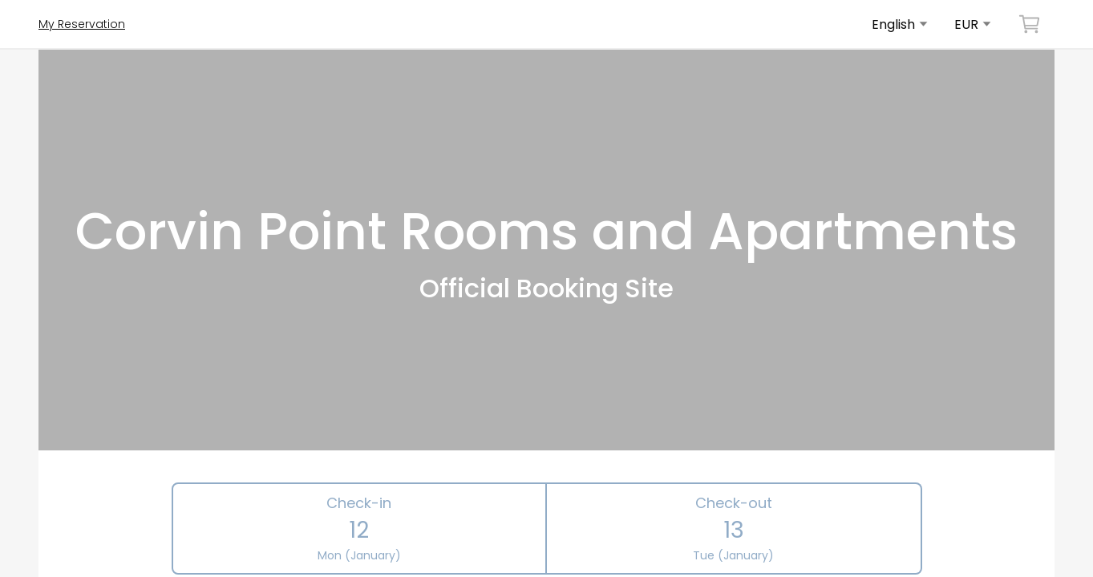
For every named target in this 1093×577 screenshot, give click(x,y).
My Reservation (81, 24)
